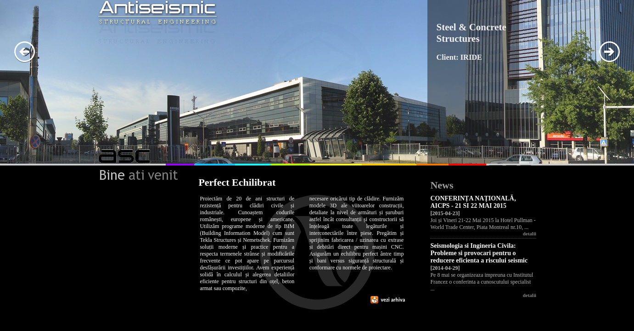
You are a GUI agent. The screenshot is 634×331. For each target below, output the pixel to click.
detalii (529, 233)
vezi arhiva (387, 299)
